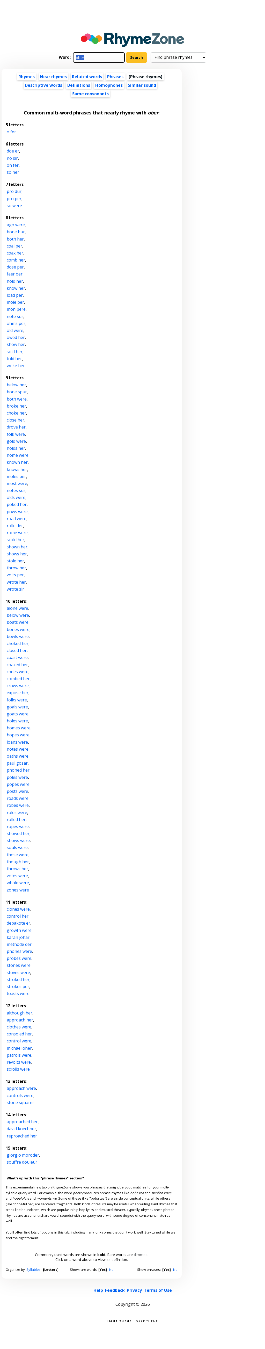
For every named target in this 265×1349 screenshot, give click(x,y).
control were (19, 1041)
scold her (15, 539)
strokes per (18, 986)
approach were (21, 1088)
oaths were (17, 756)
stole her (15, 561)
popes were (18, 784)
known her (17, 462)
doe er (13, 151)
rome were (17, 532)
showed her (18, 833)
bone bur (16, 232)
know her (16, 288)
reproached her (22, 1136)
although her (19, 1013)
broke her (16, 406)
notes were (17, 749)
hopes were (18, 735)
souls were (17, 847)
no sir (12, 158)
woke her (16, 365)
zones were (18, 890)
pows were (17, 511)
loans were (17, 742)
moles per (16, 476)
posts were (17, 791)
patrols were (19, 1055)
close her (15, 420)
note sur (15, 316)
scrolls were (18, 1069)
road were (16, 518)
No (111, 1269)
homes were (19, 728)
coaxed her (17, 665)
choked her (17, 643)
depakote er (18, 923)
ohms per (16, 323)
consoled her (19, 1034)
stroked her (18, 979)
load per (15, 295)
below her (16, 385)
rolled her (16, 819)
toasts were (18, 993)
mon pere (16, 309)
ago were (16, 225)
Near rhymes (53, 76)
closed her (17, 650)
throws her (17, 869)
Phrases (115, 76)
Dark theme (147, 1320)
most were (17, 483)
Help (98, 1290)
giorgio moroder (23, 1155)
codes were (17, 671)
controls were (20, 1095)
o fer (11, 132)
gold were (16, 441)
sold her (15, 351)
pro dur (14, 191)
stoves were (18, 972)
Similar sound (142, 85)
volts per (15, 575)
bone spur (17, 392)
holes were (17, 721)
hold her (15, 281)
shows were (18, 840)
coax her (15, 253)
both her (15, 239)
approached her (22, 1122)
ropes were (18, 826)
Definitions (78, 85)
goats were (17, 714)
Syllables (33, 1269)
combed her (18, 678)
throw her (16, 568)
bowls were (18, 636)
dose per (15, 267)
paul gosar (17, 763)
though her (18, 862)
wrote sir (15, 589)
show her (16, 344)
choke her (16, 413)
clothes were (19, 1027)
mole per (15, 302)
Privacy (134, 1290)
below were (18, 615)
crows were (18, 685)
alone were (17, 608)
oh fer (13, 165)
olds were (16, 497)
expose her (17, 692)
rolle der (15, 525)
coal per (14, 246)
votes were (17, 876)
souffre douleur (22, 1162)
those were (17, 855)
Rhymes (26, 76)
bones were (18, 629)
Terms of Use (158, 1290)
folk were (16, 434)
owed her (16, 337)
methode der (19, 944)
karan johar (18, 937)
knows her (17, 469)
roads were (17, 798)
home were (17, 455)
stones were (19, 965)
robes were (18, 805)
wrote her (16, 582)
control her (17, 916)
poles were (17, 777)
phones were (19, 951)
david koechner (21, 1129)
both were (17, 399)
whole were (18, 883)
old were (15, 330)
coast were (17, 657)
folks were (17, 700)
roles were (17, 812)
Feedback (115, 1290)
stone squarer (20, 1102)
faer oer (15, 274)
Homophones (109, 85)
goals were (17, 707)
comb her (16, 260)
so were (14, 205)
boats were (17, 622)
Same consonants (90, 94)
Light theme (119, 1320)
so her (13, 172)
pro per (14, 198)
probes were (19, 958)
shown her (17, 547)
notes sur (16, 490)
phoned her (18, 770)
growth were (19, 930)
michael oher (19, 1048)
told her (14, 358)
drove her (16, 427)
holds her (16, 448)
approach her (20, 1020)
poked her (17, 504)
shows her (17, 554)
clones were (18, 909)
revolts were (19, 1062)
